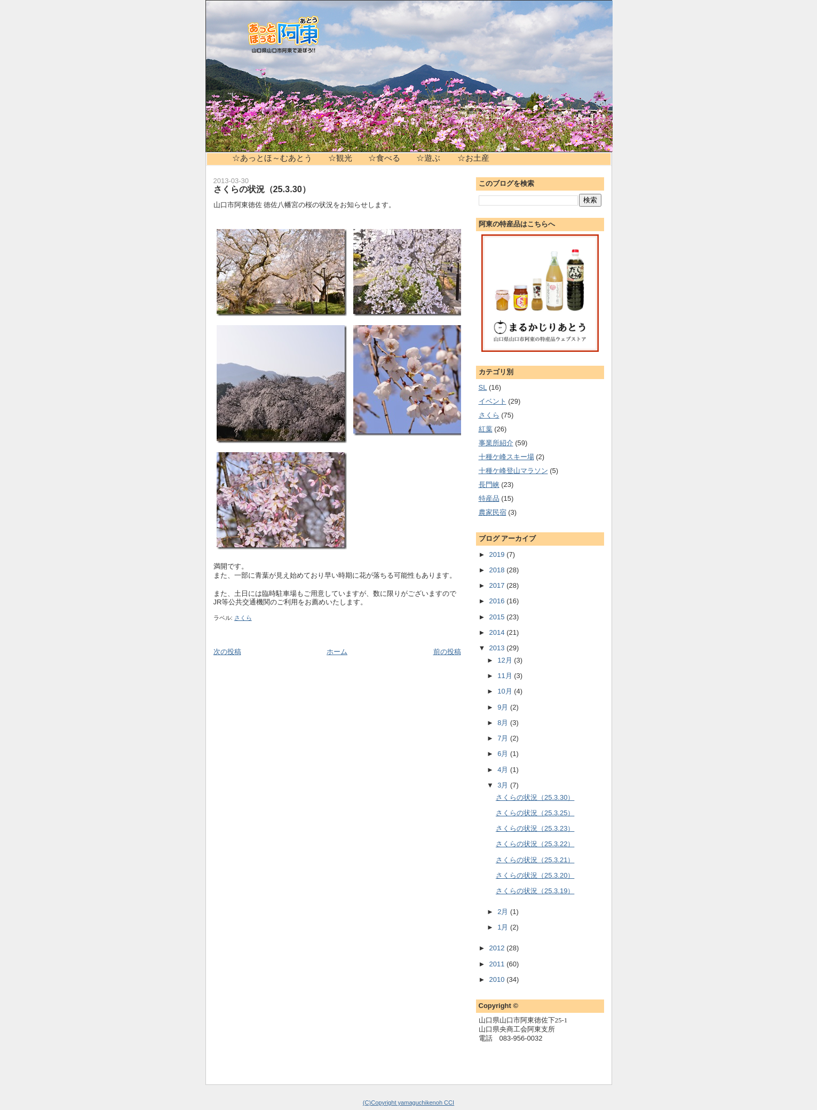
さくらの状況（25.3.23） (535, 828)
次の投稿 (227, 652)
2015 (498, 617)
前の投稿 (447, 652)
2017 (498, 585)
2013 (498, 648)
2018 (498, 570)
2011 (498, 964)
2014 (498, 632)
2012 (498, 948)
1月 (503, 927)
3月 (503, 785)
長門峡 (489, 485)
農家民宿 (492, 512)
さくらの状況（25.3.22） (535, 844)
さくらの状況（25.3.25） (535, 813)
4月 (503, 770)
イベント (492, 401)
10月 (505, 691)
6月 (503, 754)
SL (483, 387)
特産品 (489, 498)
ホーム (337, 652)
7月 (503, 738)
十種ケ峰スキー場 (506, 457)
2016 (498, 601)
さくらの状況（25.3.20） (535, 875)
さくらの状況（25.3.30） (262, 189)
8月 (503, 723)
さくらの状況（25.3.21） (535, 860)
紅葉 (486, 429)
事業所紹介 (496, 443)
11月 (505, 676)
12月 (505, 660)
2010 (498, 979)
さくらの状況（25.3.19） (535, 891)
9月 (503, 707)
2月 (503, 912)
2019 (498, 554)
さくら (243, 618)
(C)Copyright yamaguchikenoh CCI (408, 1102)
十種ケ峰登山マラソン (513, 471)
